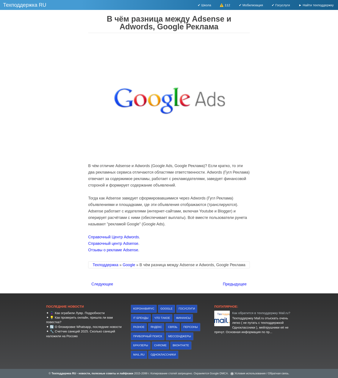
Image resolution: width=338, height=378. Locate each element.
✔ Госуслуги (281, 5)
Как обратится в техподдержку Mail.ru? (261, 313)
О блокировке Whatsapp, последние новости (88, 327)
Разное (138, 327)
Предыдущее (235, 284)
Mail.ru (139, 354)
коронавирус (143, 308)
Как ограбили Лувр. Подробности (80, 313)
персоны (190, 327)
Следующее (102, 284)
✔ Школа (204, 5)
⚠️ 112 (225, 5)
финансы (183, 317)
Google (166, 308)
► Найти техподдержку (316, 5)
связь (172, 327)
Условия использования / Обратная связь (262, 373)
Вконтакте (181, 345)
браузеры (140, 345)
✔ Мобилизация (251, 5)
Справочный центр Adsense (113, 243)
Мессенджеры (179, 336)
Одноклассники (163, 354)
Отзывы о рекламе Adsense (113, 250)
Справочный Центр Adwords (113, 237)
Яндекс (156, 327)
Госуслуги (187, 308)
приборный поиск (147, 336)
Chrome (160, 345)
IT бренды (141, 317)
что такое (162, 317)
